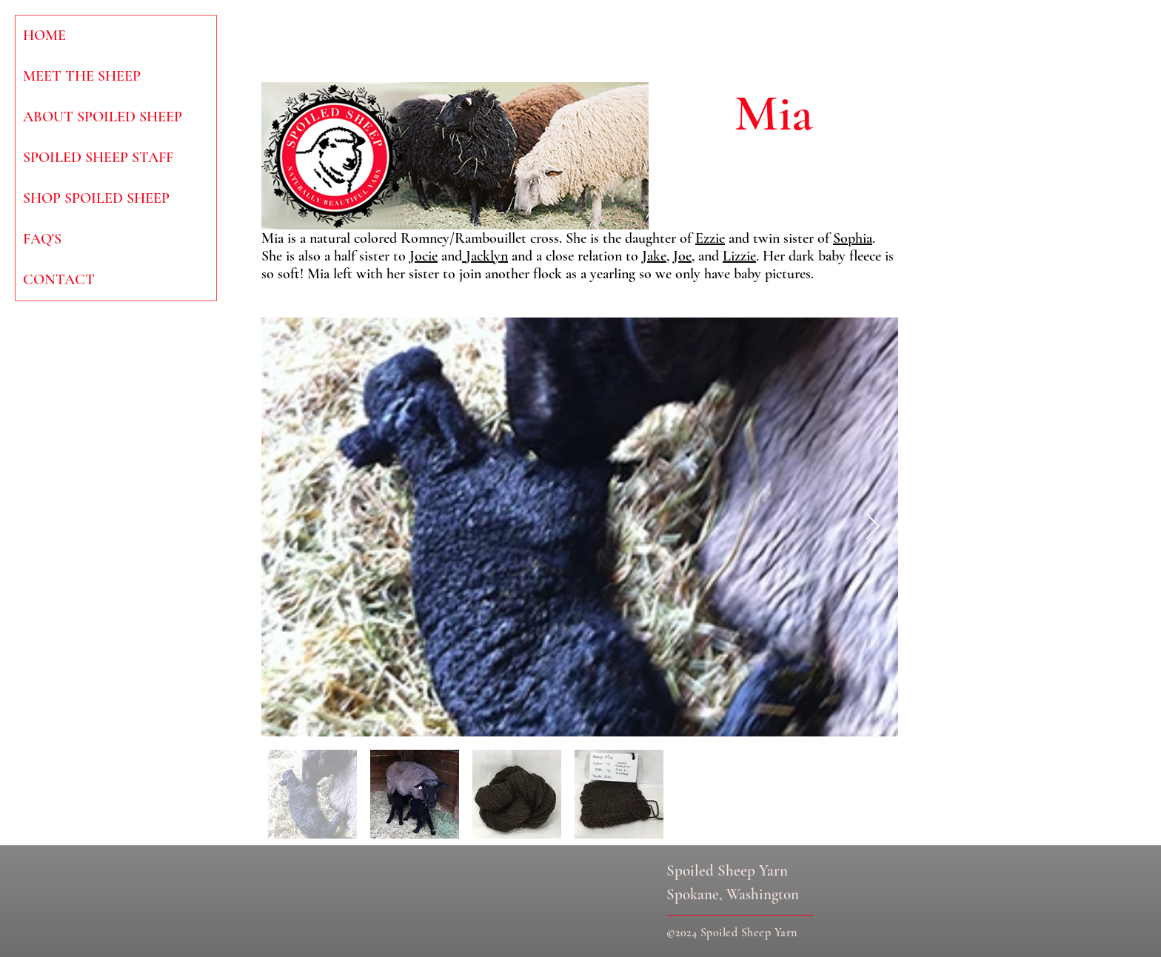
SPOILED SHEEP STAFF (98, 158)
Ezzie (710, 238)
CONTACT (59, 280)
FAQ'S (42, 239)
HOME (44, 35)
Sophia (852, 238)
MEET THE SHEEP (82, 76)
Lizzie (739, 256)
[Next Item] (872, 527)
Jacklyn (485, 256)
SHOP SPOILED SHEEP (96, 198)
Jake (654, 256)
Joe (682, 256)
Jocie (423, 256)
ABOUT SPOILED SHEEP (102, 117)
